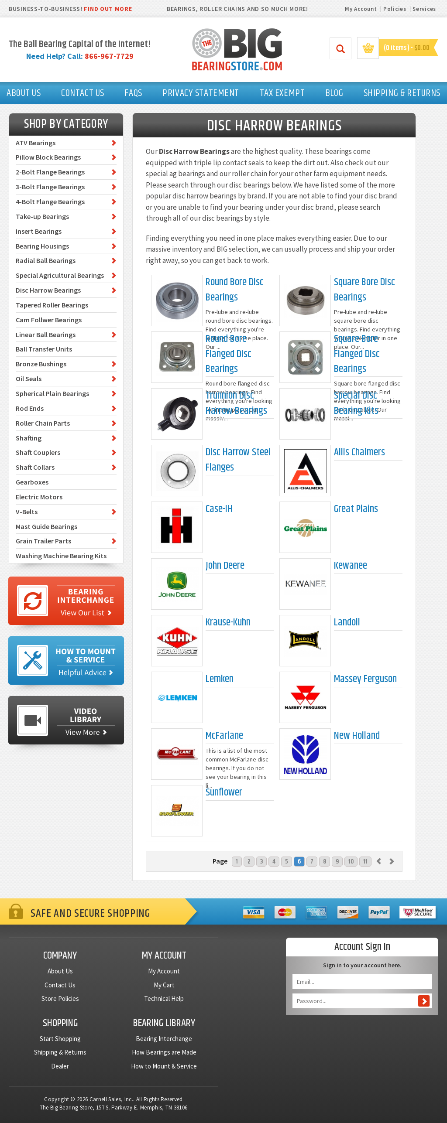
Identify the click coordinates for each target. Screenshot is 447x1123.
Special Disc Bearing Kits (356, 403)
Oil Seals (28, 378)
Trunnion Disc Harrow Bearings (236, 403)
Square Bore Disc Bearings (364, 290)
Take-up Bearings (42, 216)
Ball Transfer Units (44, 349)
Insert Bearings (39, 231)
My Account (361, 9)
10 (351, 861)
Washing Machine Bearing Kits (61, 555)
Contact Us (60, 985)
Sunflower (224, 792)
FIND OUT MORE (108, 9)
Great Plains (356, 509)
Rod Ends (30, 408)
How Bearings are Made (164, 1052)
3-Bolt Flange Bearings (50, 186)
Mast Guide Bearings (46, 526)
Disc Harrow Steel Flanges (238, 460)
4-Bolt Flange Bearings (50, 201)
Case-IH (219, 509)
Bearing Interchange (164, 1038)
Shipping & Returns (60, 1052)
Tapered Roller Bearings (52, 304)
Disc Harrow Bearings (48, 290)
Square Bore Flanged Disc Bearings (357, 354)
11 (365, 861)
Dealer (60, 1066)
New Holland (357, 736)
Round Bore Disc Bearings (235, 290)
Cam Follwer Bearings (49, 319)
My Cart (164, 985)
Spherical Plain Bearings (52, 393)
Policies (394, 9)
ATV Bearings (35, 142)
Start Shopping (60, 1038)
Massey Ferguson (365, 679)
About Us (60, 971)
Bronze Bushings (41, 363)
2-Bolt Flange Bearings (50, 171)
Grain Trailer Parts (43, 540)
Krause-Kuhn (228, 622)
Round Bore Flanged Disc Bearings (228, 354)
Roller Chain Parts (43, 423)
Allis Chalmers (359, 452)
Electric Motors (39, 496)
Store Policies (60, 998)
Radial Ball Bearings (46, 260)
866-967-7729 (109, 56)
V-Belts (27, 511)
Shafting (28, 437)
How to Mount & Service (164, 1066)
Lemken (220, 679)
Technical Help (164, 998)
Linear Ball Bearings (46, 334)
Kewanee (350, 565)
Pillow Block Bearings (48, 157)
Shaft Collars (35, 467)
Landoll (347, 622)
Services (424, 9)
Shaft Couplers (38, 452)
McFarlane (224, 736)
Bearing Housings (42, 246)
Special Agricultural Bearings (60, 275)
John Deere (225, 565)
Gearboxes (32, 482)
